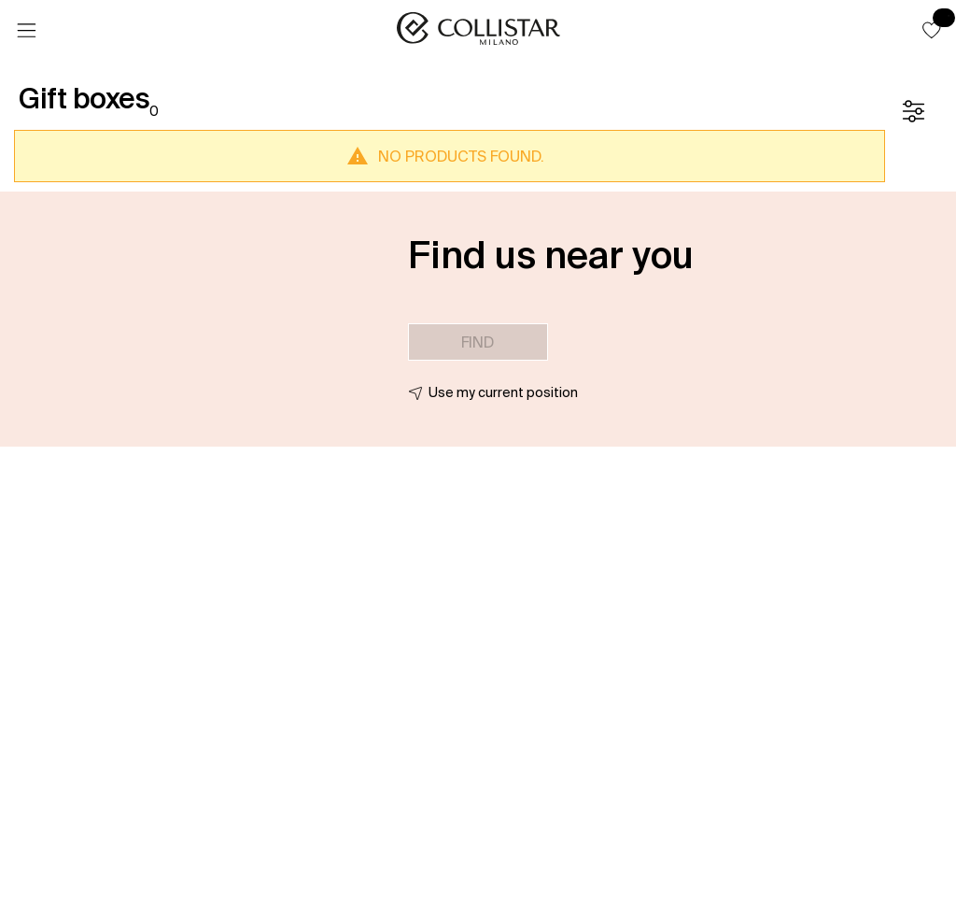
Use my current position (503, 392)
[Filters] (913, 111)
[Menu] (26, 31)
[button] (932, 30)
